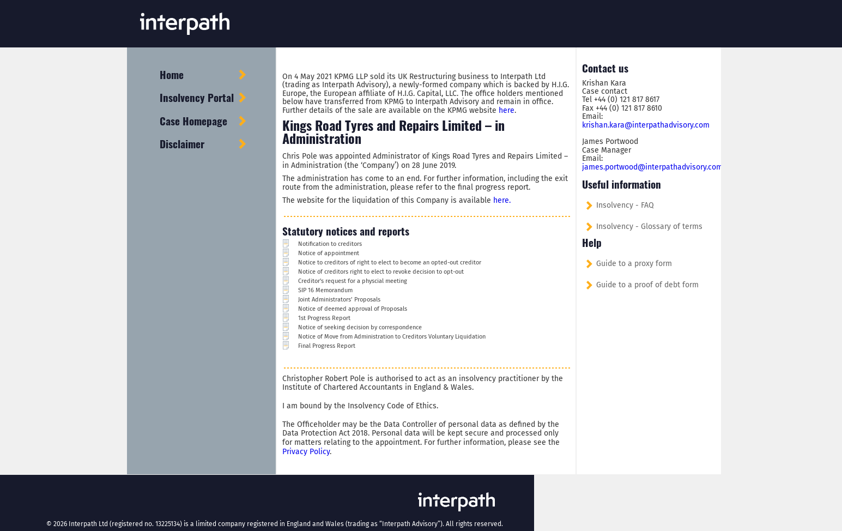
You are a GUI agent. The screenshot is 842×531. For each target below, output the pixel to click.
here (506, 110)
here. (502, 200)
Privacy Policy (306, 451)
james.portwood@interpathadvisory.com (652, 167)
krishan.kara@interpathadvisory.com (646, 125)
